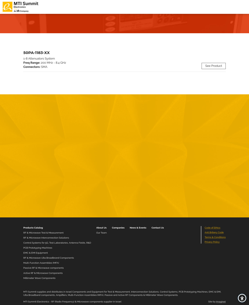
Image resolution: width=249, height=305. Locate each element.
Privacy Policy (212, 241)
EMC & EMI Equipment (35, 252)
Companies (118, 227)
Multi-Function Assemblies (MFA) (41, 262)
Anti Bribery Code (214, 232)
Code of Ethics (212, 227)
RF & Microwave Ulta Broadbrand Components (48, 257)
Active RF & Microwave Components (43, 273)
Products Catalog (33, 227)
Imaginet (221, 301)
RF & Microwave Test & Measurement (43, 232)
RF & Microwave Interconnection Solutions (46, 237)
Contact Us (157, 227)
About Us (101, 227)
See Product (213, 66)
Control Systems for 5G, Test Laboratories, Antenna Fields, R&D (57, 242)
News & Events (138, 227)
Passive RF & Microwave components (43, 267)
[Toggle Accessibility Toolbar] (242, 298)
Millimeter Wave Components (39, 278)
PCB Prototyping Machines (37, 247)
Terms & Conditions (215, 237)
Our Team (101, 232)
